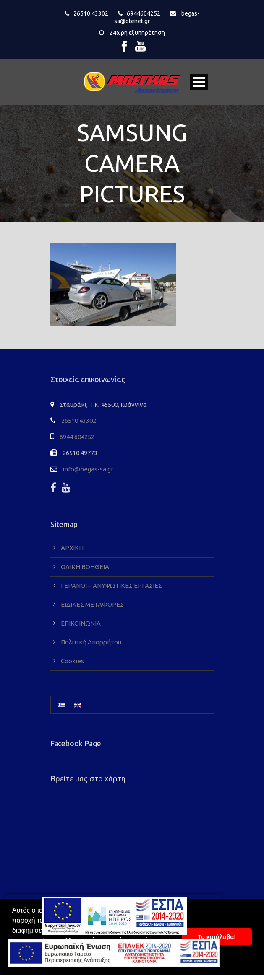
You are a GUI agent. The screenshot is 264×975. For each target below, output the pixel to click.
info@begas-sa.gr (88, 469)
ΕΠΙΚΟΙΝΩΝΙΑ (81, 623)
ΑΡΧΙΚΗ (72, 547)
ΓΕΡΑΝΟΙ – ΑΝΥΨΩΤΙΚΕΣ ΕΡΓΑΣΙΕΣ (111, 585)
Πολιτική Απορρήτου (91, 642)
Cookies (72, 661)
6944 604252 (77, 436)
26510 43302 (90, 13)
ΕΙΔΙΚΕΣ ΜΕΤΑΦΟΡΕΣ (92, 604)
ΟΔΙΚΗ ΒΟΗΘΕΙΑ (85, 566)
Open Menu (199, 82)
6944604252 (143, 13)
